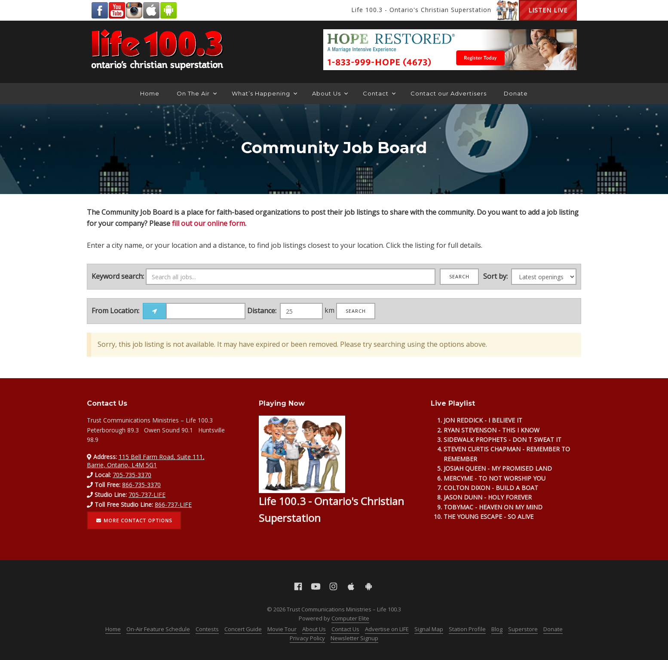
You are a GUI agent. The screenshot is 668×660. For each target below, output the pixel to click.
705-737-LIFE (147, 494)
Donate (516, 93)
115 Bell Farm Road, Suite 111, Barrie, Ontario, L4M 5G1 (146, 461)
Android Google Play (168, 10)
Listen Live (547, 10)
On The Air (197, 93)
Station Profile (467, 629)
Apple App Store (151, 10)
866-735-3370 (141, 485)
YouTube (117, 10)
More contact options (134, 520)
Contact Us (345, 629)
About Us (330, 93)
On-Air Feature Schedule (158, 629)
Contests (207, 629)
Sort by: (495, 276)
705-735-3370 (132, 475)
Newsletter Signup (354, 638)
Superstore (523, 629)
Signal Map (428, 629)
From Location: (115, 310)
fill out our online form (208, 223)
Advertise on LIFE (387, 629)
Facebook (100, 10)
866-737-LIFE (173, 504)
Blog (497, 629)
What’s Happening (264, 93)
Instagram (134, 10)
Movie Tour (282, 629)
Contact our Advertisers (449, 93)
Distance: (261, 310)
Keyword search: (118, 276)
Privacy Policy (307, 638)
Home (149, 93)
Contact (379, 93)
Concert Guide (243, 629)
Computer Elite (350, 618)
